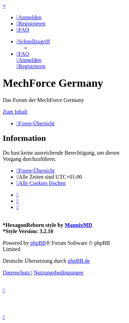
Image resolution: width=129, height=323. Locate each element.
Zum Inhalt (15, 112)
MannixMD (78, 225)
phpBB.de (79, 261)
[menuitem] (29, 17)
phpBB (38, 243)
